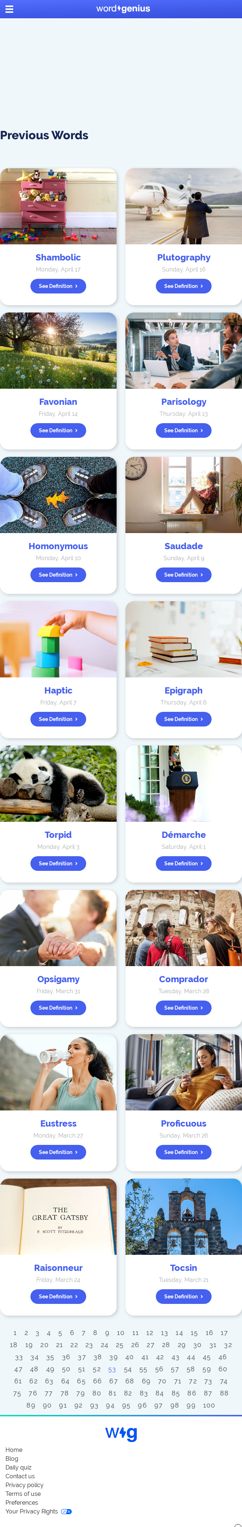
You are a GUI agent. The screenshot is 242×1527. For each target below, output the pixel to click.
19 (29, 1345)
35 (50, 1357)
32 (228, 1345)
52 (97, 1369)
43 (176, 1357)
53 (112, 1369)
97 (158, 1405)
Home (14, 1449)
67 (113, 1381)
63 (49, 1381)
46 (223, 1357)
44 (191, 1357)
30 (197, 1345)
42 (160, 1357)
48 (34, 1369)
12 (150, 1332)
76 (33, 1393)
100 (209, 1405)
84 (159, 1393)
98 (175, 1405)
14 (179, 1332)
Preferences (22, 1502)
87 (208, 1393)
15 (194, 1332)
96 (142, 1405)
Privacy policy (25, 1485)
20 (44, 1345)
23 (89, 1345)
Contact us (20, 1476)
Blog (12, 1458)
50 (66, 1369)
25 (120, 1345)
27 (151, 1345)
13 (165, 1332)
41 (145, 1357)
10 (121, 1332)
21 (59, 1345)
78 (64, 1393)
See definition (58, 286)
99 (191, 1405)
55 (143, 1369)
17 (224, 1332)
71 (178, 1381)
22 (74, 1345)
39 (113, 1357)
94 (110, 1405)
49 (50, 1369)
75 (17, 1393)
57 (175, 1369)
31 (213, 1345)
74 (224, 1381)
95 (126, 1405)
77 (49, 1393)
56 (159, 1369)
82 (128, 1393)
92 (78, 1405)
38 (98, 1357)
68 (130, 1381)
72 (193, 1381)
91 (63, 1405)
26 (135, 1345)
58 (191, 1369)
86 (192, 1393)
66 (97, 1381)
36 (66, 1357)
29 (182, 1345)
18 (14, 1345)
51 (82, 1369)
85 (176, 1393)
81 (113, 1393)
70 (162, 1381)
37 (82, 1357)
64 (65, 1381)
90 (47, 1405)
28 (166, 1345)
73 (208, 1381)
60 (223, 1369)
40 (129, 1357)
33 (19, 1357)
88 (224, 1393)
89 (31, 1405)
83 (144, 1393)
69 (146, 1381)
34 (34, 1357)
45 (207, 1357)
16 (210, 1332)
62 (33, 1381)
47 (18, 1369)
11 (135, 1332)
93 (94, 1405)
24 (105, 1345)
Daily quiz (19, 1467)
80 (97, 1393)
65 (81, 1381)
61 (18, 1381)
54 (128, 1369)
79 (80, 1393)
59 (206, 1369)
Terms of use (23, 1493)
